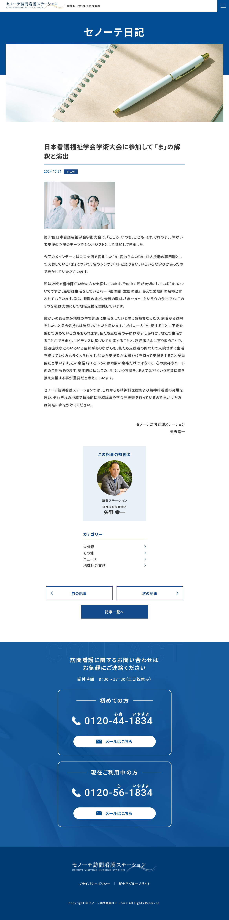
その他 (88, 553)
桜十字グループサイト (134, 883)
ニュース (90, 559)
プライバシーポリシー (94, 883)
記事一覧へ (114, 611)
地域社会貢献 (94, 565)
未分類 (89, 547)
